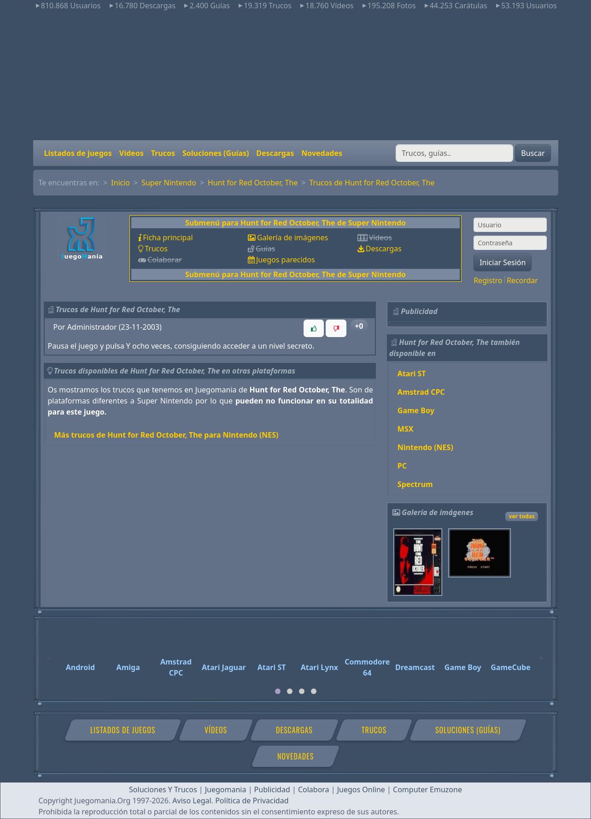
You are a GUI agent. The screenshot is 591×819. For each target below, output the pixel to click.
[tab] (278, 691)
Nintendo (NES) (425, 447)
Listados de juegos (78, 153)
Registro (488, 280)
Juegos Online (361, 789)
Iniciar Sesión (503, 262)
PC (402, 466)
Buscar (532, 153)
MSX (406, 429)
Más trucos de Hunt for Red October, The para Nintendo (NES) (166, 435)
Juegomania (225, 789)
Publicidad (272, 789)
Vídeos (131, 153)
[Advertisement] (295, 75)
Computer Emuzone (427, 789)
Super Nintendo (168, 183)
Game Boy (416, 410)
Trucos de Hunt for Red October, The (371, 183)
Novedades (321, 153)
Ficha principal (168, 237)
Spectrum (415, 484)
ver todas (522, 516)
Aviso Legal (191, 800)
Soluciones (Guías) (215, 153)
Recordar (522, 280)
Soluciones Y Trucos (163, 789)
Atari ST (412, 373)
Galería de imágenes (292, 237)
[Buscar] (454, 153)
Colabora (313, 789)
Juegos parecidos (285, 260)
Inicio (120, 183)
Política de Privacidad (251, 800)
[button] (314, 328)
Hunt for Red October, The (253, 183)
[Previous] (49, 654)
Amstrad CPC (421, 392)
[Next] (541, 654)
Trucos (163, 153)
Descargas (275, 153)
